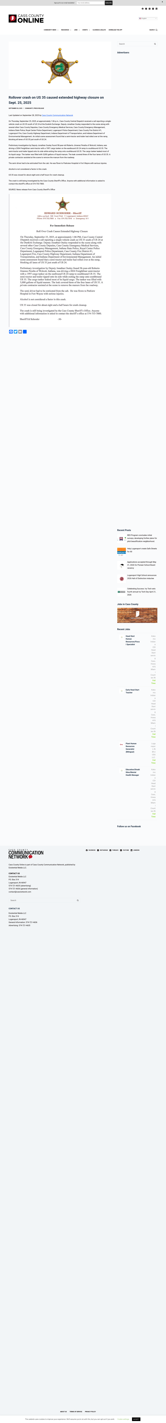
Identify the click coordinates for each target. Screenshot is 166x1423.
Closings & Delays (99, 30)
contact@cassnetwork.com (20, 892)
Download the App (115, 30)
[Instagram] (146, 9)
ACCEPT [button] (136, 1419)
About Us (63, 1411)
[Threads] (149, 9)
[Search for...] (135, 44)
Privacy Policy (90, 1411)
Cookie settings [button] (123, 1419)
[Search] (153, 30)
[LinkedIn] (156, 9)
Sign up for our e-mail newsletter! (64, 3)
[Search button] (155, 44)
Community (29, 108)
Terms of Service (76, 1411)
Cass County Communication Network (57, 115)
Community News (51, 30)
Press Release (39, 108)
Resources (66, 30)
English (143, 18)
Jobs (77, 30)
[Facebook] (143, 9)
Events (87, 30)
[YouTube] (153, 9)
